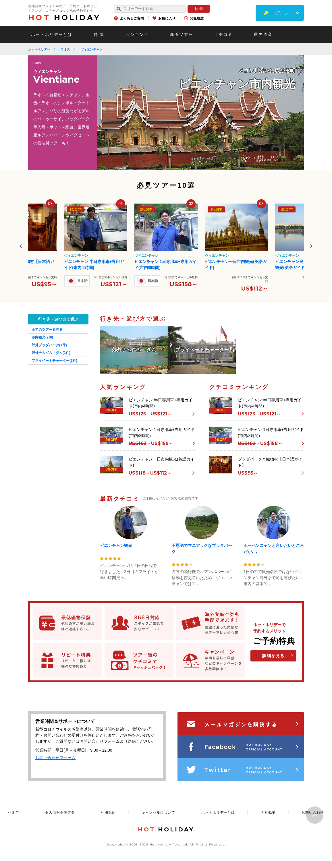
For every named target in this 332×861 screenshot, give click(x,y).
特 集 (99, 34)
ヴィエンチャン (91, 49)
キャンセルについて (158, 812)
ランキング (137, 34)
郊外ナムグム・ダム (51, 353)
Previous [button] (21, 246)
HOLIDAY (64, 17)
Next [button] (311, 246)
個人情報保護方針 (60, 812)
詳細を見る (273, 655)
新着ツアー (181, 34)
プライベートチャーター (54, 361)
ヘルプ (13, 812)
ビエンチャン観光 (116, 545)
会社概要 (268, 812)
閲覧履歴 (197, 18)
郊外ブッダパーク (49, 345)
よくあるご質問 (132, 18)
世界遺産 (263, 34)
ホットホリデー (39, 49)
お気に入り (166, 18)
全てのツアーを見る (47, 330)
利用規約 (108, 812)
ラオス (65, 49)
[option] (200, 112)
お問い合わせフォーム (55, 757)
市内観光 (42, 337)
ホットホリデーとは (51, 34)
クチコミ (223, 34)
